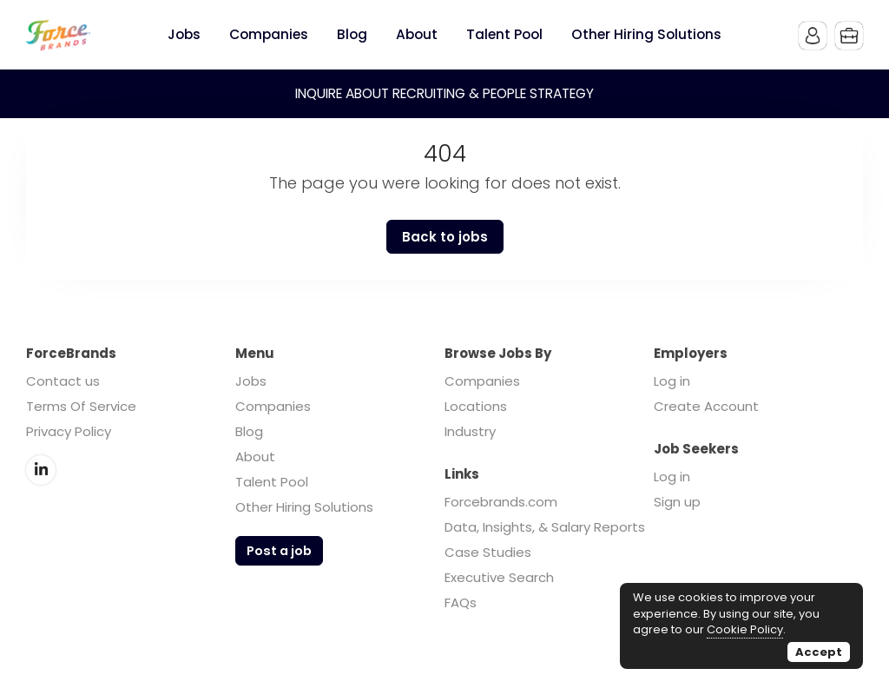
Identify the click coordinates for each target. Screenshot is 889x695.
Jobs (251, 381)
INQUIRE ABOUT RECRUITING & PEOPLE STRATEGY (444, 93)
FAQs (460, 602)
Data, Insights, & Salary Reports (544, 527)
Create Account (706, 406)
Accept (818, 652)
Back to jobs (445, 237)
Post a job (279, 550)
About (255, 456)
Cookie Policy (745, 629)
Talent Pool (271, 482)
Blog (249, 431)
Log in (672, 381)
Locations (475, 406)
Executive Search (499, 577)
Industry (470, 431)
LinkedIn (41, 470)
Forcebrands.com (500, 502)
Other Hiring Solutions (304, 507)
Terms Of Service (81, 406)
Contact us (63, 381)
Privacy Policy (68, 431)
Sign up (677, 502)
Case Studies (487, 552)
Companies (273, 406)
